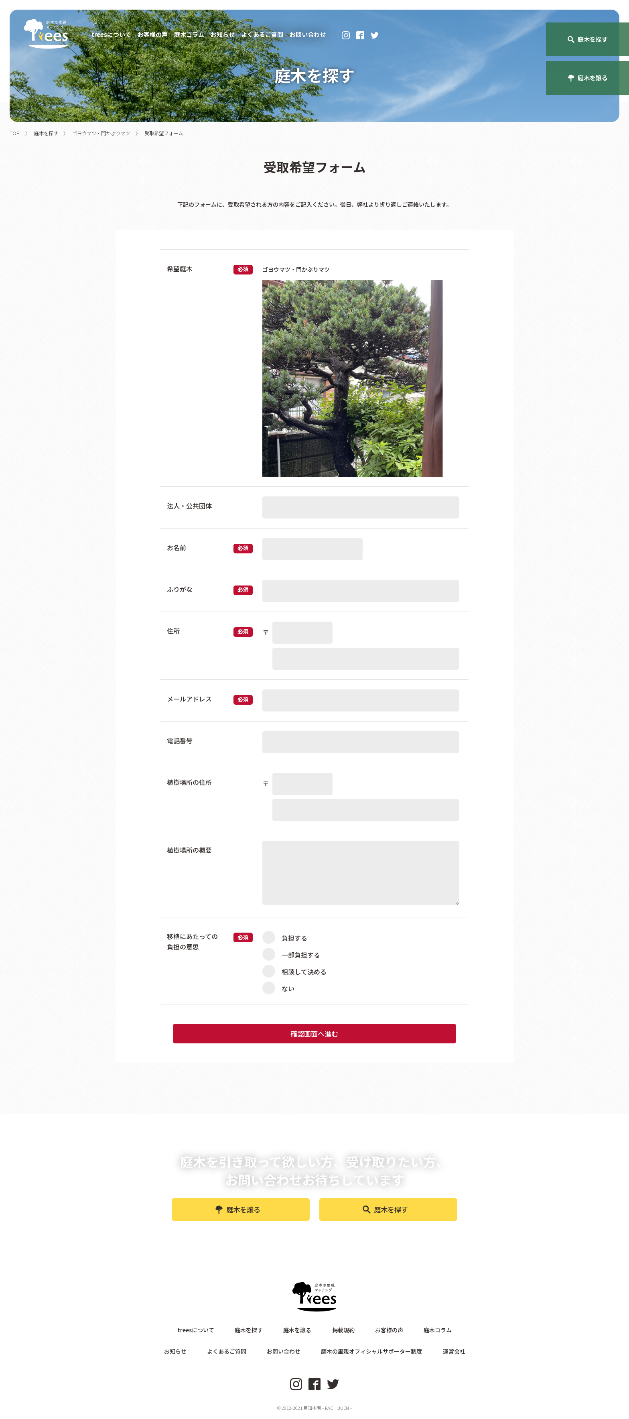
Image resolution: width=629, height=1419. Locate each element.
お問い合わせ (308, 34)
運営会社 (432, 1354)
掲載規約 (338, 1338)
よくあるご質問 (262, 34)
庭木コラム (189, 34)
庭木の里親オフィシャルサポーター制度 (360, 1354)
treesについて (111, 34)
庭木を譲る (238, 1218)
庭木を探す (385, 1218)
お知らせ (223, 34)
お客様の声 (153, 34)
